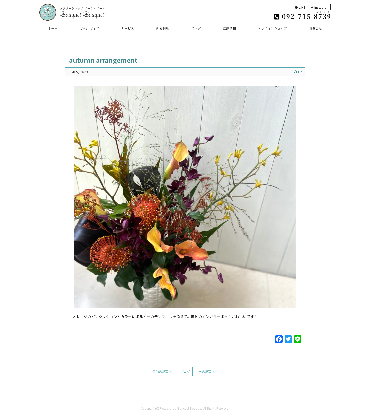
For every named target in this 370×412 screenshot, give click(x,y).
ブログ (196, 28)
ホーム (53, 28)
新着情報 (162, 28)
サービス (127, 28)
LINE (300, 7)
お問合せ (315, 28)
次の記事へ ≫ (209, 371)
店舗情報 (229, 28)
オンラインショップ (272, 28)
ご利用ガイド (89, 28)
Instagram (320, 7)
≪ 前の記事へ (162, 371)
